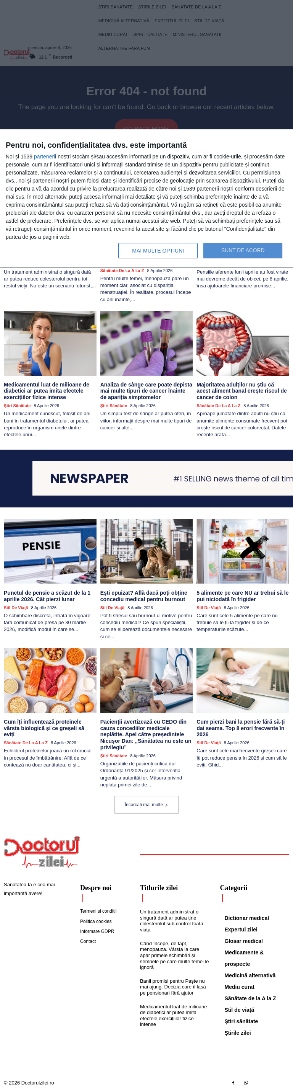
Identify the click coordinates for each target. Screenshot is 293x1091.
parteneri (44, 156)
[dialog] (146, 199)
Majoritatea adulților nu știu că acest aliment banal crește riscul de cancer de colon (242, 390)
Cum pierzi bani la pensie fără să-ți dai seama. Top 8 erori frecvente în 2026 (240, 727)
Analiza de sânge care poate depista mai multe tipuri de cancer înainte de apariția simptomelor (146, 390)
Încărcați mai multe (147, 804)
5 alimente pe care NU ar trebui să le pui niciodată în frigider (242, 595)
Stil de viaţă (16, 607)
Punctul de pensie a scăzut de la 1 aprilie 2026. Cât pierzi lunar (47, 595)
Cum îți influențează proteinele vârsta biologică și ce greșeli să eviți (50, 724)
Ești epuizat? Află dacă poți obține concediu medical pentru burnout (143, 595)
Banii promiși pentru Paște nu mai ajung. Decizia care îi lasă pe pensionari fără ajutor (173, 986)
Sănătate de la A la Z (122, 270)
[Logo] (42, 851)
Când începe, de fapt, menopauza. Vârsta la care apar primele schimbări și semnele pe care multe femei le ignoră (174, 954)
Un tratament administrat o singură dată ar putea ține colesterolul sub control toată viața (171, 920)
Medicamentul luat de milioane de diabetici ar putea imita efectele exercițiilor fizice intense (46, 390)
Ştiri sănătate (17, 405)
